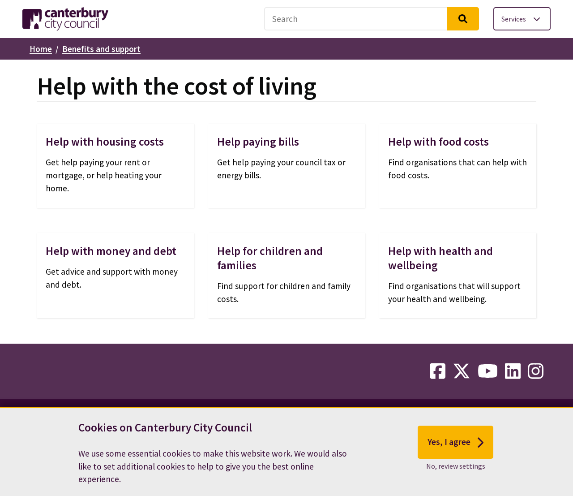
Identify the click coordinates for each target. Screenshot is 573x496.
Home (41, 48)
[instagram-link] (535, 371)
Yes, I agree (455, 448)
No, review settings (455, 471)
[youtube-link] (488, 371)
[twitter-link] (461, 371)
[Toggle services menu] (522, 18)
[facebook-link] (437, 371)
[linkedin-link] (513, 371)
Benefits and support (101, 48)
